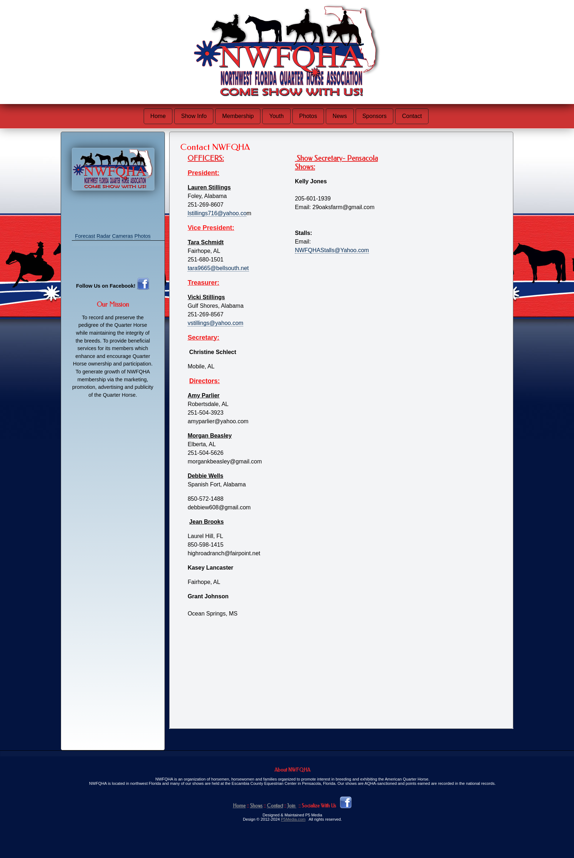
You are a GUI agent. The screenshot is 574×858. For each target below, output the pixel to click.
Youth (276, 116)
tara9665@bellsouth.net (218, 268)
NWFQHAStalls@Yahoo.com (332, 250)
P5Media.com (293, 819)
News (340, 116)
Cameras (122, 236)
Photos (308, 116)
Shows (256, 806)
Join (291, 806)
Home (158, 116)
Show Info (194, 116)
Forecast (85, 236)
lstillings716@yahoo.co (217, 213)
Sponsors (374, 116)
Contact (412, 116)
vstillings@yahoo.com (215, 323)
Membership (238, 116)
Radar (104, 236)
